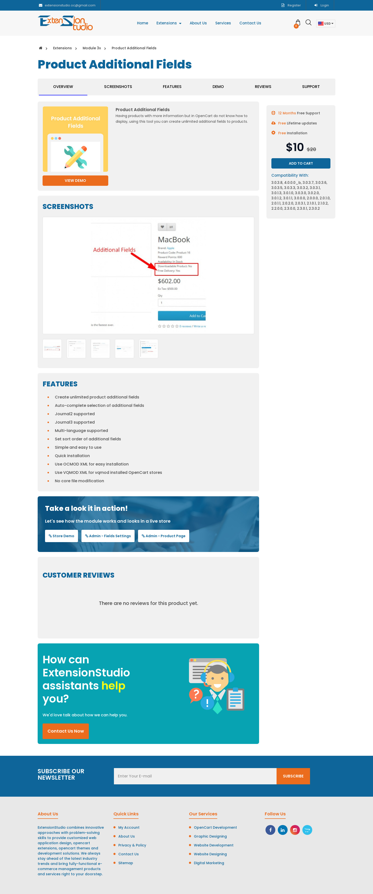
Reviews (263, 86)
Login (321, 5)
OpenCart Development (215, 827)
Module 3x (92, 48)
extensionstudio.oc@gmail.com (67, 5)
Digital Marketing (209, 862)
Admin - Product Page (164, 535)
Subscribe (293, 776)
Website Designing (210, 854)
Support (311, 86)
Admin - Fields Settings (108, 535)
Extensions (62, 48)
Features (172, 86)
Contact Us (128, 854)
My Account (129, 827)
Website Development (213, 845)
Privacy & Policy (132, 845)
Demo (218, 86)
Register (291, 5)
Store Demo (61, 535)
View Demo (75, 180)
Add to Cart (301, 163)
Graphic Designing (210, 836)
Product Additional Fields (134, 48)
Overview (63, 86)
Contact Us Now (65, 731)
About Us (126, 836)
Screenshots (118, 86)
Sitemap (125, 862)
